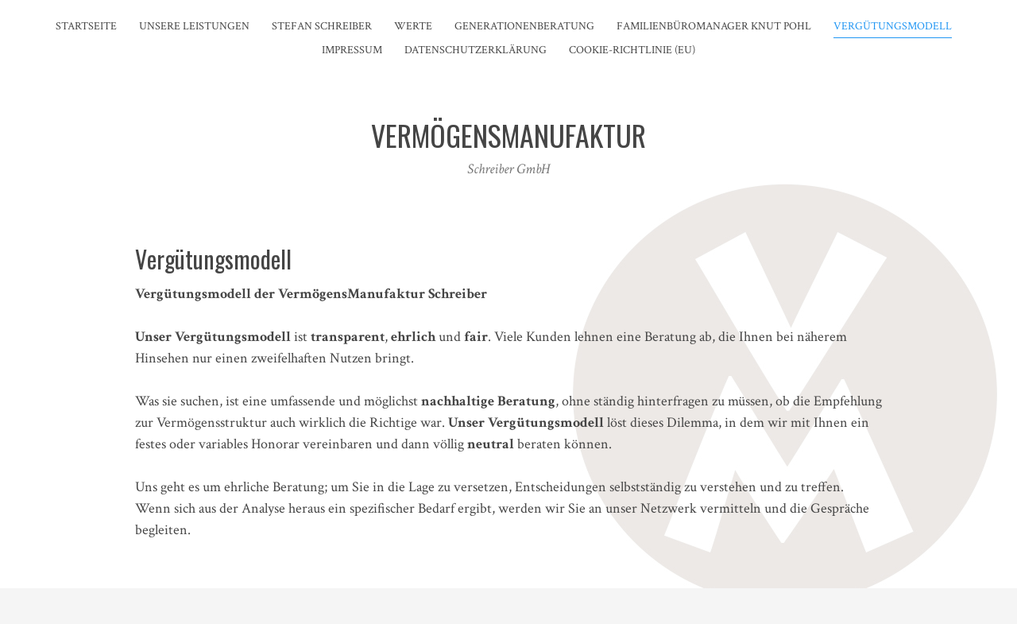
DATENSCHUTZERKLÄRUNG (475, 50)
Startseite (86, 26)
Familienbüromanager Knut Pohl (714, 26)
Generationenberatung (524, 26)
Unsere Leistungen (194, 26)
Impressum (352, 50)
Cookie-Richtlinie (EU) (632, 50)
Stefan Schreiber (322, 26)
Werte (413, 26)
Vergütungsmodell (892, 26)
